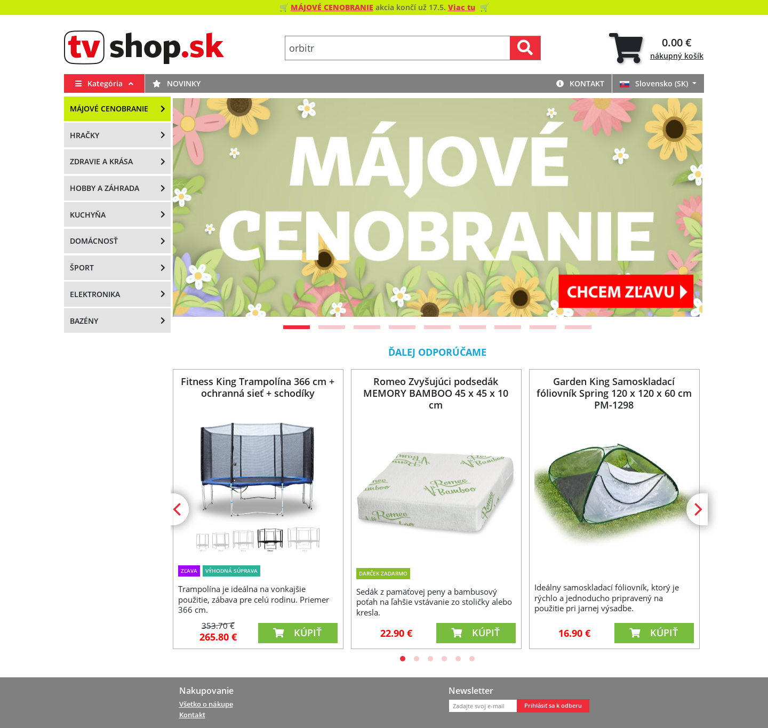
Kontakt (580, 83)
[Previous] (194, 207)
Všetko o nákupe (206, 704)
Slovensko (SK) (655, 83)
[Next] (681, 207)
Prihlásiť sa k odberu (553, 705)
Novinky (177, 83)
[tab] (656, 48)
